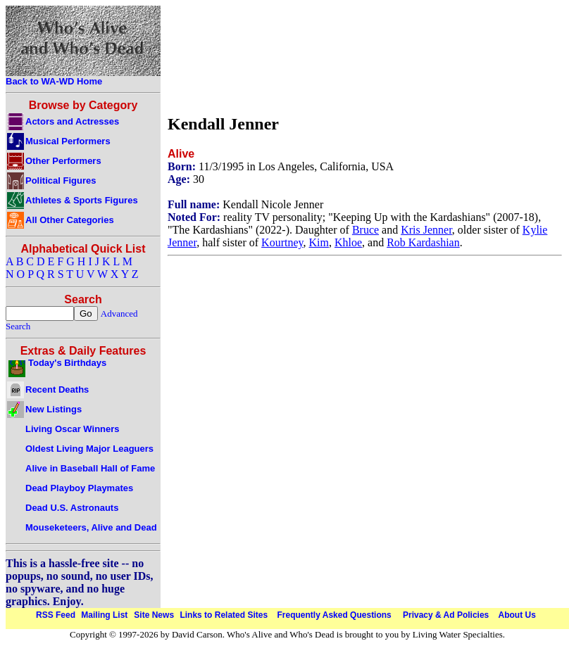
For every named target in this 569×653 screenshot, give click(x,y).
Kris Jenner (426, 230)
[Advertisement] (216, 57)
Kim (319, 242)
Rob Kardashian (423, 242)
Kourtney (282, 242)
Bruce (365, 230)
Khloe (348, 242)
